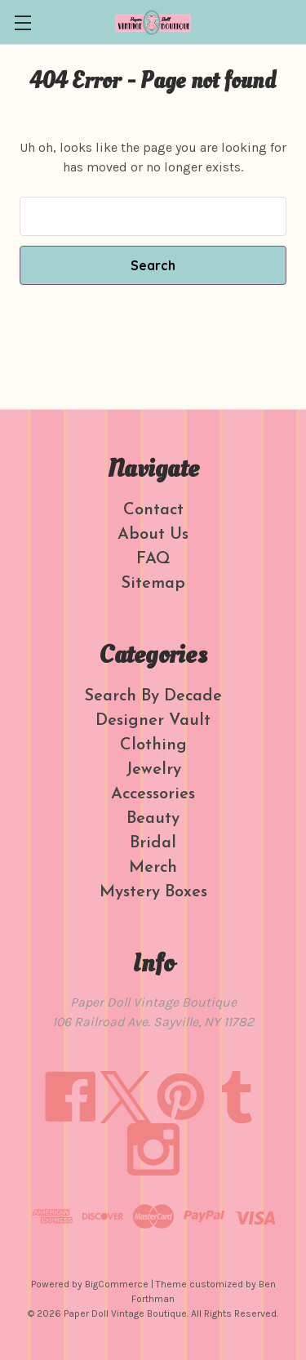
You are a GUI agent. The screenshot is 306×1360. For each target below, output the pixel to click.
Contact (153, 510)
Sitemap (153, 584)
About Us (153, 535)
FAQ (153, 559)
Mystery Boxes (153, 892)
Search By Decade (153, 696)
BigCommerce (117, 1284)
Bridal (153, 843)
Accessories (153, 794)
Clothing (153, 745)
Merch (153, 868)
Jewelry (153, 770)
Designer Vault (153, 721)
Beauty (153, 819)
